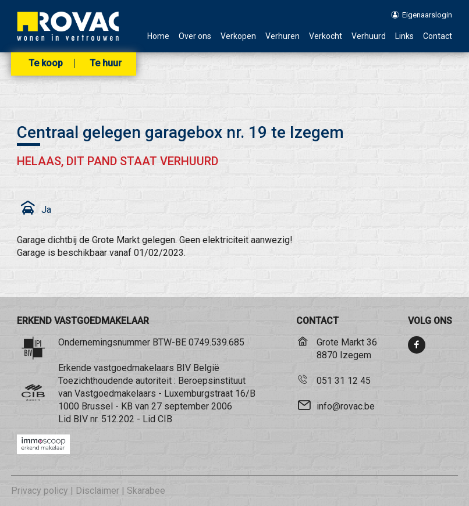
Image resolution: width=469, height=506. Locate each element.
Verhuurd (368, 36)
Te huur (106, 63)
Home (158, 36)
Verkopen (238, 36)
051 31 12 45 (344, 380)
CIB (165, 419)
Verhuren (282, 36)
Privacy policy (39, 490)
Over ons (195, 36)
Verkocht (325, 36)
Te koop (46, 63)
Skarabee (146, 490)
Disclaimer (97, 490)
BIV (80, 419)
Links (404, 36)
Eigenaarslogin (421, 14)
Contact (437, 36)
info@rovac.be (346, 406)
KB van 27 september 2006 (176, 406)
